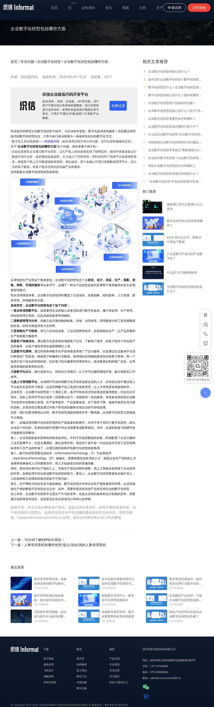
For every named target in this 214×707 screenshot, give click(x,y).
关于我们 (114, 676)
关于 (159, 7)
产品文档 (114, 658)
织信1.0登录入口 (118, 682)
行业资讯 (114, 664)
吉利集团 (82, 664)
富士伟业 (82, 670)
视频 (125, 7)
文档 (142, 7)
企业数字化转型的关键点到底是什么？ (171, 173)
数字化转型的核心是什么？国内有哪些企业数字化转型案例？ (173, 95)
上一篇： (38, 539)
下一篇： (58, 545)
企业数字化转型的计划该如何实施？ (169, 103)
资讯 (108, 7)
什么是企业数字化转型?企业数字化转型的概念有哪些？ (173, 134)
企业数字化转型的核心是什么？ (166, 71)
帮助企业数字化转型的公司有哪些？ (169, 165)
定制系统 (88, 7)
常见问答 (114, 670)
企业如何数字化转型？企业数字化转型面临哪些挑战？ (173, 158)
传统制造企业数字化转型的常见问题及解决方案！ (173, 142)
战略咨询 (49, 676)
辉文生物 (82, 688)
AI (72, 6)
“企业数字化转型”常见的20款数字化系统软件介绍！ (173, 181)
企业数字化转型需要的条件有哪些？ (169, 118)
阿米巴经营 (50, 682)
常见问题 (27, 61)
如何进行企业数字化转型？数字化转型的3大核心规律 (173, 79)
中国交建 (82, 682)
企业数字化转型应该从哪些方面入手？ (171, 126)
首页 (54, 7)
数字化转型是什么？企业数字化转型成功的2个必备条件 (173, 87)
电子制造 (49, 658)
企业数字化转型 (49, 61)
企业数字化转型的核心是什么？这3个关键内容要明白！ (173, 110)
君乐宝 (80, 658)
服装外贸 (49, 664)
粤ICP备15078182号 (116, 705)
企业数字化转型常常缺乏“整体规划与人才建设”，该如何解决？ (173, 150)
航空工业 (82, 676)
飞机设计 (49, 670)
